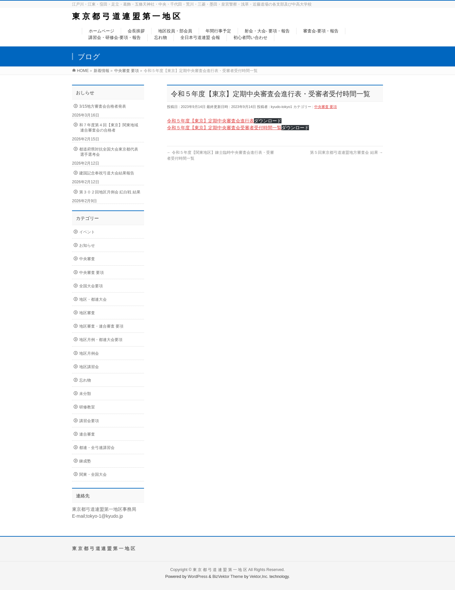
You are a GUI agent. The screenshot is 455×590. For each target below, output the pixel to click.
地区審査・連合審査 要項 (101, 326)
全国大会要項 (91, 286)
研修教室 (87, 407)
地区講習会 (89, 367)
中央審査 (87, 259)
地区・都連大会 (93, 299)
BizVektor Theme (227, 576)
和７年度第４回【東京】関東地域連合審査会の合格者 (108, 128)
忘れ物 (85, 380)
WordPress (198, 576)
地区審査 (87, 313)
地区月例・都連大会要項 (100, 339)
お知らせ (87, 245)
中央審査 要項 (325, 107)
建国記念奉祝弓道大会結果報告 (106, 173)
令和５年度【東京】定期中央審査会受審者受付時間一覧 (224, 127)
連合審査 (87, 434)
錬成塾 (85, 461)
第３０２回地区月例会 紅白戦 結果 (109, 192)
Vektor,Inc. (258, 576)
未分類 (85, 393)
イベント (87, 232)
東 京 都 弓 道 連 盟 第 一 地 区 (126, 16)
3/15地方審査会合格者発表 (102, 106)
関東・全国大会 (93, 474)
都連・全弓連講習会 (97, 447)
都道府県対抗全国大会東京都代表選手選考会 (108, 152)
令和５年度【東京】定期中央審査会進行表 (210, 120)
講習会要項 (89, 421)
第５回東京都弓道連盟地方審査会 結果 (346, 152)
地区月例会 (89, 353)
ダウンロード (268, 120)
